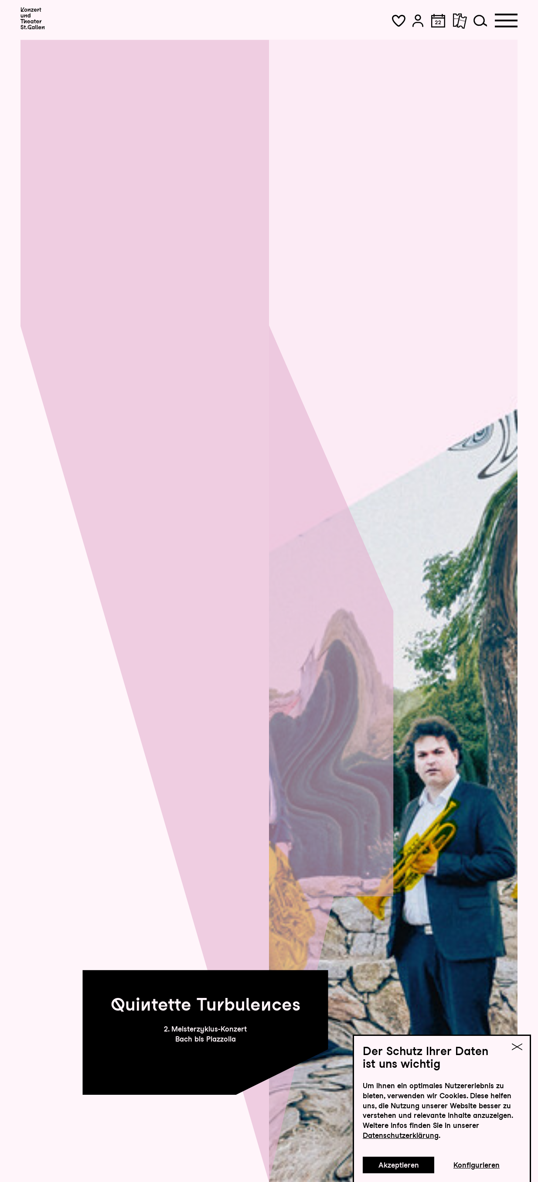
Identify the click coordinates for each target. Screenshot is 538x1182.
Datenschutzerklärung (401, 1135)
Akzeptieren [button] (398, 1165)
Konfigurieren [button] (476, 1165)
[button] (398, 20)
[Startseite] (32, 18)
